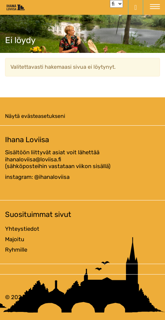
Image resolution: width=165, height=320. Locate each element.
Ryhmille (16, 249)
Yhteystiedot (22, 228)
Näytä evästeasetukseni (35, 116)
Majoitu (14, 239)
